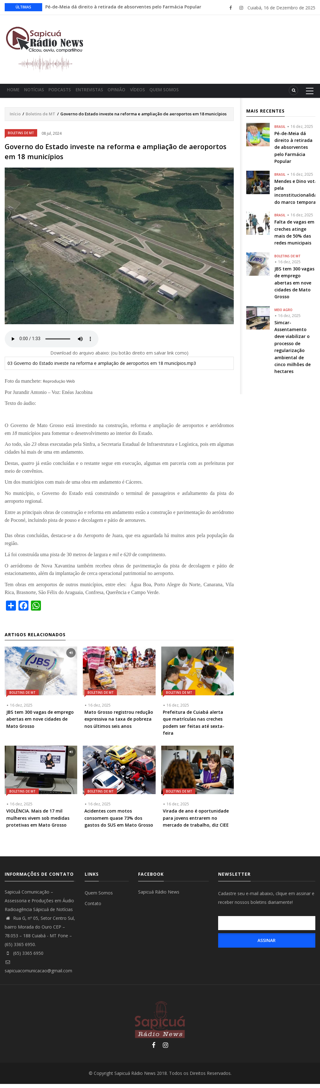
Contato (93, 907)
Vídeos (161, 92)
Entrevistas (104, 92)
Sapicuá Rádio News (158, 896)
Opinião (135, 92)
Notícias (40, 92)
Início (15, 118)
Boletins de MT (40, 118)
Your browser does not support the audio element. (51, 343)
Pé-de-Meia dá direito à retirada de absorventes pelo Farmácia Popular (123, 7)
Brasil (279, 130)
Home (15, 92)
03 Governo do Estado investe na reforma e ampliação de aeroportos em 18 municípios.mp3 (102, 367)
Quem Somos (192, 92)
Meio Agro (283, 314)
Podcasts (70, 92)
